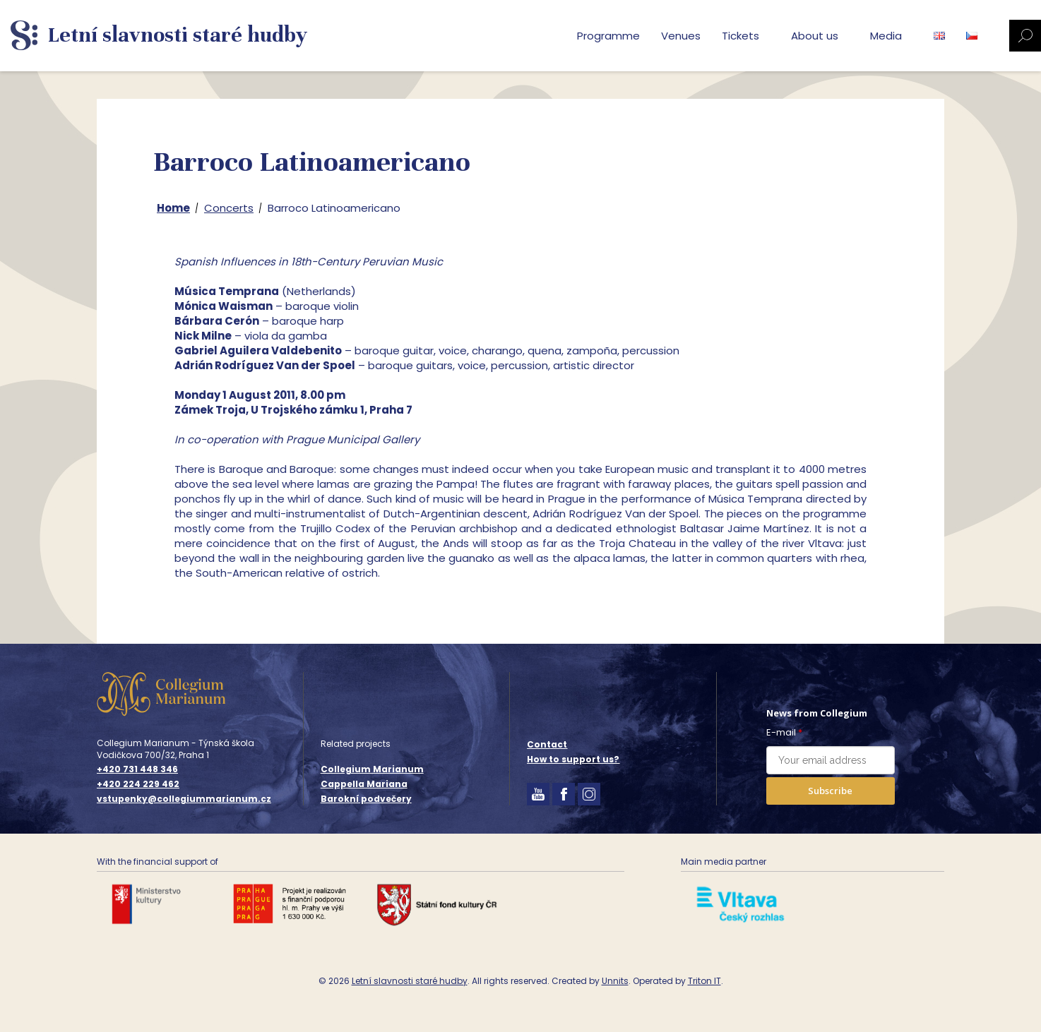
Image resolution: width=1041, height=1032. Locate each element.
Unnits (615, 981)
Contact (547, 744)
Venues (681, 35)
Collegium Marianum (372, 769)
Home (173, 207)
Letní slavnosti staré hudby (410, 981)
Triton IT (704, 981)
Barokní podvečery (366, 799)
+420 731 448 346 (137, 769)
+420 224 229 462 (138, 784)
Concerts (229, 207)
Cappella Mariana (364, 784)
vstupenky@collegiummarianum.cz (184, 799)
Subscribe (830, 790)
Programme (608, 35)
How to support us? (573, 759)
